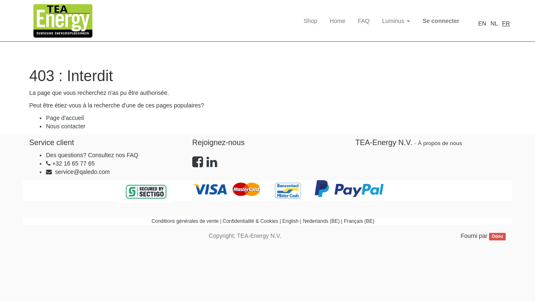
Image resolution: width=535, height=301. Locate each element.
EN (482, 23)
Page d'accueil (65, 118)
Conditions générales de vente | (187, 221)
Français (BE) (359, 221)
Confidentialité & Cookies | (253, 221)
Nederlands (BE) (321, 221)
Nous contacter (65, 126)
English (290, 221)
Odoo (497, 236)
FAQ (132, 155)
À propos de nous (440, 143)
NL (494, 23)
